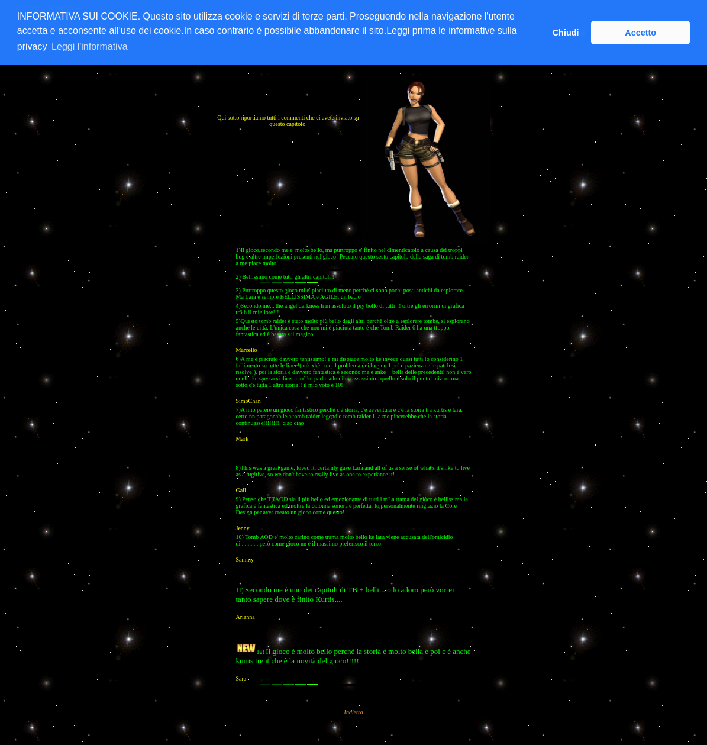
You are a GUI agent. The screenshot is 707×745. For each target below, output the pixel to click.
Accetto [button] (640, 32)
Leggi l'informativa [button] (89, 46)
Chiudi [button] (566, 32)
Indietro (353, 712)
